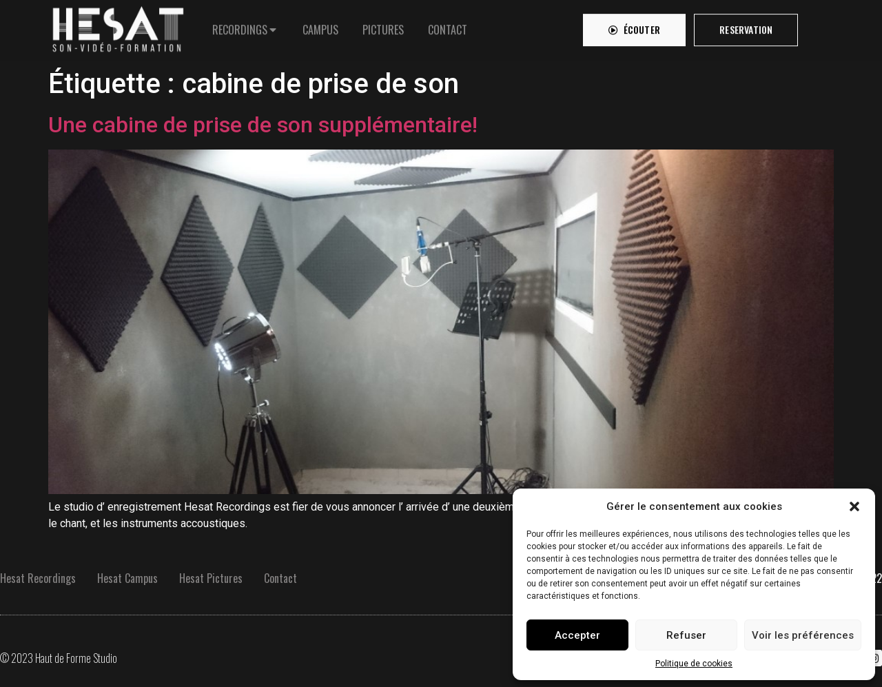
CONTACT (447, 26)
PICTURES (383, 26)
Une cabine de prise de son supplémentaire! (263, 125)
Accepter (577, 635)
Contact (280, 578)
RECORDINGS (239, 26)
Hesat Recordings (38, 578)
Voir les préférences (803, 635)
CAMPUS (320, 26)
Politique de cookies (693, 663)
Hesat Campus (127, 578)
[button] (854, 506)
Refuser (686, 635)
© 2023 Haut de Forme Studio (58, 658)
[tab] (245, 26)
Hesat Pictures (211, 578)
